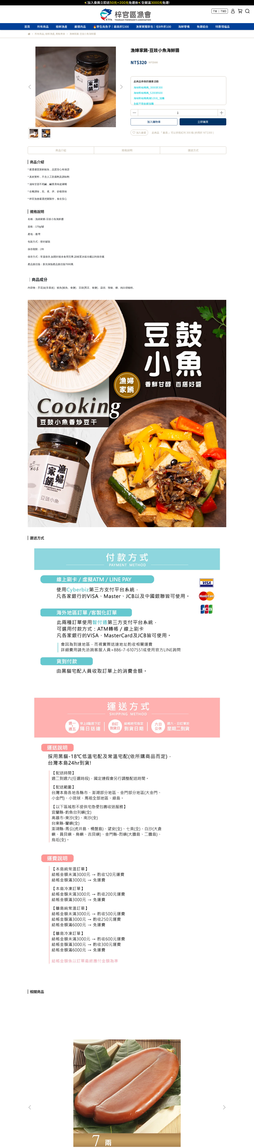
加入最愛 (139, 132)
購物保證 (76, 1083)
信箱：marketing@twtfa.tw (44, 1113)
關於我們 (33, 1083)
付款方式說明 (35, 1096)
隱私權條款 (91, 1083)
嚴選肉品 (80, 26)
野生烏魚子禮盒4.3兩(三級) (148, 1043)
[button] (121, 87)
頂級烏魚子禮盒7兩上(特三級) (199, 1043)
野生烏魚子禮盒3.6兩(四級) (100, 1043)
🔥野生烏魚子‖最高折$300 (111, 26)
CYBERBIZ (102, 1139)
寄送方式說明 (54, 1096)
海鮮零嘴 (184, 26)
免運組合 (202, 26)
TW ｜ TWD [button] (219, 11)
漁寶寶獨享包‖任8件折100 (153, 26)
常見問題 (61, 1083)
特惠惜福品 (222, 26)
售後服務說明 (73, 1096)
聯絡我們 (47, 1083)
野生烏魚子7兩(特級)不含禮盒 (54, 1043)
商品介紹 (60, 150)
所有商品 (43, 26)
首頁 (27, 26)
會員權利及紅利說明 (97, 1096)
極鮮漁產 (61, 26)
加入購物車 (154, 122)
